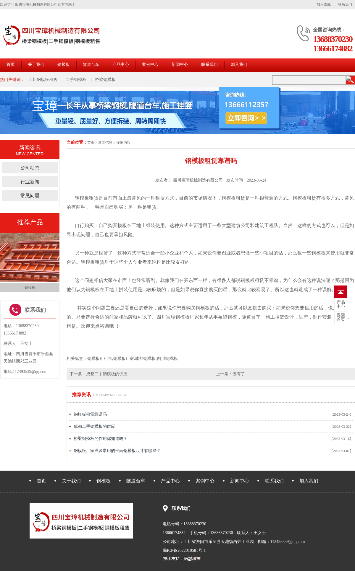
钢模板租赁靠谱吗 (90, 414)
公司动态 (29, 167)
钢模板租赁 (92, 262)
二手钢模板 (76, 79)
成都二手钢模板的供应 (107, 374)
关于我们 (36, 64)
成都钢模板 (145, 358)
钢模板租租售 (99, 358)
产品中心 (120, 64)
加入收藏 (324, 4)
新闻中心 (180, 64)
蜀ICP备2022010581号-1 (184, 550)
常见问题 (29, 195)
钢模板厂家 (187, 316)
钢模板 (63, 64)
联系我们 (345, 4)
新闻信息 (105, 143)
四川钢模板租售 (42, 79)
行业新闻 (29, 181)
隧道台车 (91, 64)
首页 (11, 64)
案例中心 (150, 64)
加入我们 (239, 64)
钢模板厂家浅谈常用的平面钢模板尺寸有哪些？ (117, 450)
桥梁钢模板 (105, 79)
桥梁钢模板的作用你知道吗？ (101, 438)
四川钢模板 (167, 358)
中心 (341, 304)
